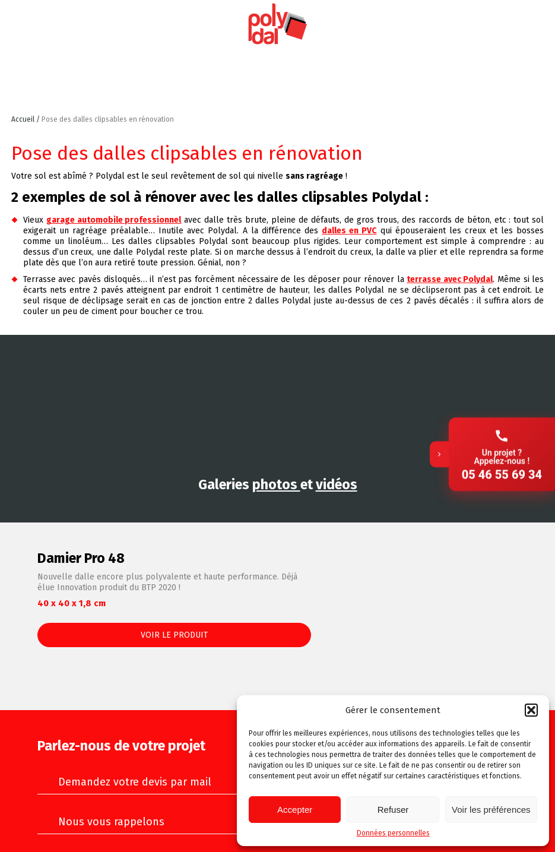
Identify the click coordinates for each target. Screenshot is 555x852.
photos (276, 484)
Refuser (393, 810)
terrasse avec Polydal (450, 279)
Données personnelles (393, 833)
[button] (531, 710)
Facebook (536, 24)
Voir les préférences (491, 810)
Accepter (294, 810)
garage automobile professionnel (114, 220)
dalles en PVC (349, 231)
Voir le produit (174, 635)
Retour (372, 126)
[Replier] (439, 426)
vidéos (336, 484)
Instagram (481, 24)
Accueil (23, 119)
